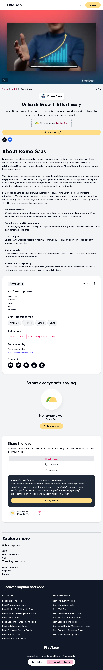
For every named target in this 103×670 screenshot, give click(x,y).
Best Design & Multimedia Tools (18, 609)
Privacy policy (70, 655)
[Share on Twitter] (4, 139)
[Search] (81, 5)
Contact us (32, 655)
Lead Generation (10, 554)
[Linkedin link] (42, 365)
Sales (5, 88)
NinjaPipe (6, 570)
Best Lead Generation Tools (67, 613)
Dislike (37, 662)
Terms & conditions (50, 655)
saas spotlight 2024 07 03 (41, 336)
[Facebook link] (10, 365)
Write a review (51, 426)
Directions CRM (10, 567)
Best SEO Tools (60, 609)
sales (11, 336)
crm (21, 336)
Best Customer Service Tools (17, 630)
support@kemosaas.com (20, 352)
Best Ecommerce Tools (14, 638)
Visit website (51, 132)
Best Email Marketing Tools (66, 634)
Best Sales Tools (10, 617)
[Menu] (4, 5)
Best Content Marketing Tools (68, 630)
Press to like (60, 662)
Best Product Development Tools (19, 613)
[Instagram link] (34, 365)
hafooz (5, 574)
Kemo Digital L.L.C (16, 348)
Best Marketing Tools (13, 600)
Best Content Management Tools (19, 621)
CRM (14, 88)
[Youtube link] (26, 365)
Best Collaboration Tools (14, 625)
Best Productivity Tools (14, 604)
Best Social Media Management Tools (72, 625)
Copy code (51, 500)
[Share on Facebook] (10, 139)
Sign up (93, 5)
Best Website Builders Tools (67, 617)
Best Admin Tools (11, 634)
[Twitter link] (18, 365)
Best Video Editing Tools (65, 621)
